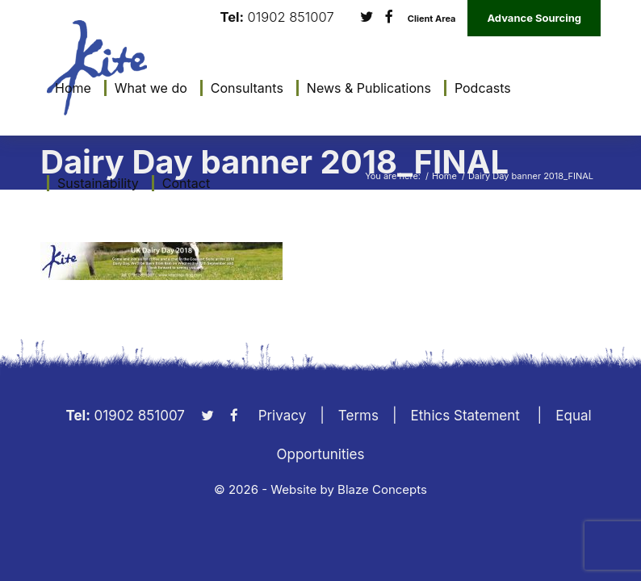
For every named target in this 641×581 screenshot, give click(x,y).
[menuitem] (69, 88)
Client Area (432, 19)
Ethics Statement (465, 416)
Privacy (282, 416)
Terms (358, 416)
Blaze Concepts (382, 489)
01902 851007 (291, 17)
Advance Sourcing (534, 17)
